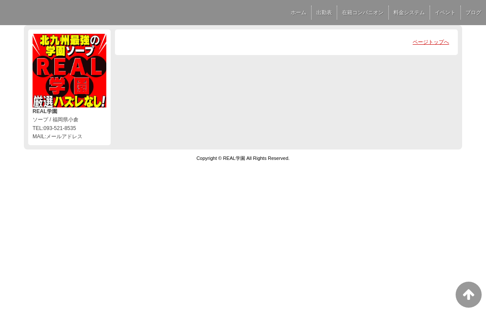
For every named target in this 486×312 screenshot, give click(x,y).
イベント (445, 13)
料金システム (409, 13)
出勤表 (324, 13)
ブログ (473, 13)
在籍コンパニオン (363, 13)
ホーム (298, 13)
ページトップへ (431, 42)
